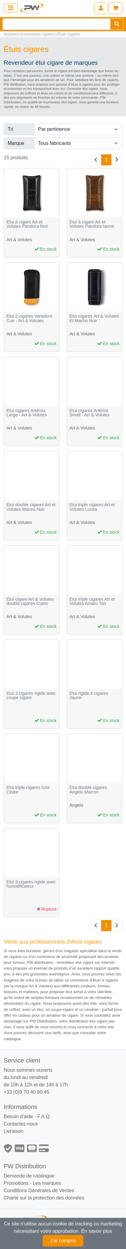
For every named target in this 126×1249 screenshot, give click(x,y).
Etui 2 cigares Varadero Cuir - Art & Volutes (29, 318)
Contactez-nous (21, 1123)
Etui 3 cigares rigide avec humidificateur (31, 884)
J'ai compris (63, 1240)
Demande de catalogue (29, 1175)
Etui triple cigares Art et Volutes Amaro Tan (92, 601)
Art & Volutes (19, 239)
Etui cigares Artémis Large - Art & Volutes (26, 412)
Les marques (47, 1183)
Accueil (10, 34)
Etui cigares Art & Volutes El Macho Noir (94, 318)
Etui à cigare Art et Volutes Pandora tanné (92, 224)
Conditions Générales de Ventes (39, 1190)
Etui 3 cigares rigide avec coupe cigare (31, 695)
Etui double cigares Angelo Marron (88, 789)
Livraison (13, 1131)
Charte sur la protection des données (44, 1197)
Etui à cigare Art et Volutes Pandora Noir (27, 224)
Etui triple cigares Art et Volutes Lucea (92, 507)
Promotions (16, 1183)
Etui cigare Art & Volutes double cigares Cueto (30, 601)
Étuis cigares (68, 34)
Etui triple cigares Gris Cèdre (28, 789)
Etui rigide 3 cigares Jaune (89, 695)
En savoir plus (96, 1231)
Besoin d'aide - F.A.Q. (27, 1116)
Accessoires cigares (36, 34)
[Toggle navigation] (11, 8)
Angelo (76, 805)
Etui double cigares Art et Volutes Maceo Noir (30, 507)
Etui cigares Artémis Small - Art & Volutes (90, 412)
